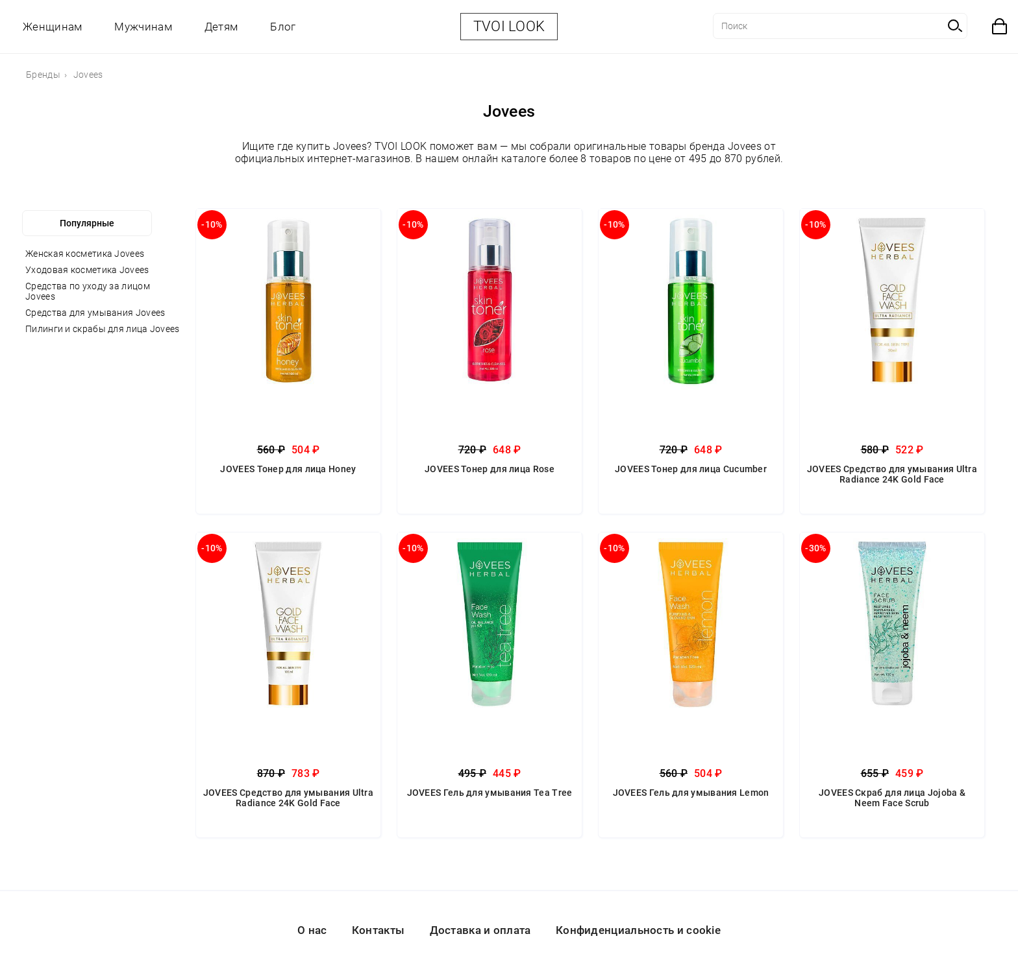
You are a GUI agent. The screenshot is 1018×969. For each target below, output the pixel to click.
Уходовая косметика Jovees (87, 270)
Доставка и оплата (480, 930)
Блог (282, 26)
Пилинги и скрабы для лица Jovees (102, 329)
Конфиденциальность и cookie (638, 930)
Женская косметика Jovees (84, 253)
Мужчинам (142, 26)
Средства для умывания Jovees (95, 312)
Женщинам (52, 26)
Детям (221, 26)
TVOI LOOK (509, 26)
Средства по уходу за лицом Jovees (87, 291)
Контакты (378, 930)
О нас (312, 930)
